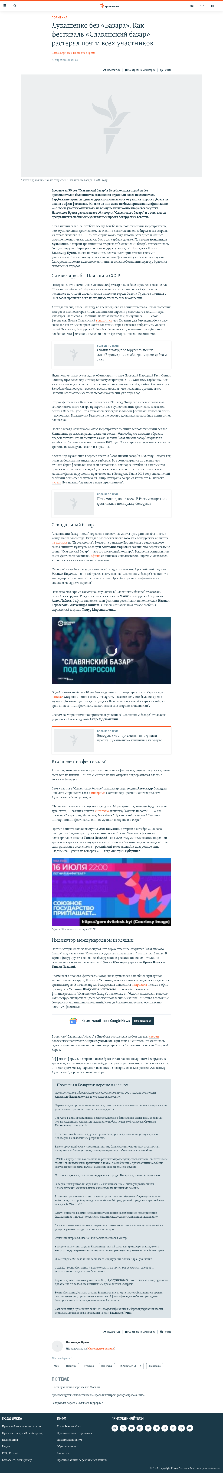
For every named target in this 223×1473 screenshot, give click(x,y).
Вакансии (63, 1453)
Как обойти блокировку (17, 1459)
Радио (6, 1446)
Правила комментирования (74, 1433)
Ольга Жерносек (62, 53)
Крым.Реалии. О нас (69, 1426)
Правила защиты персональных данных (82, 1459)
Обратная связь (66, 1446)
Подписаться (143, 1021)
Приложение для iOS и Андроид (22, 1433)
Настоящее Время (84, 53)
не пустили (59, 542)
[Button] (111, 70)
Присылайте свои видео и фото (21, 1426)
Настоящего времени (100, 1348)
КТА (202, 6)
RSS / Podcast (10, 1453)
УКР (192, 6)
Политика (59, 17)
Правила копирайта (69, 1439)
